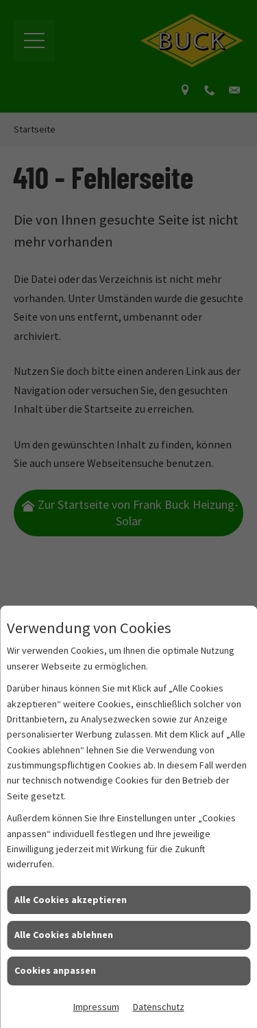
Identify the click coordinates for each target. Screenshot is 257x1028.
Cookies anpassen (55, 970)
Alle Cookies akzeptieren (70, 899)
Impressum (96, 1007)
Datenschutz (158, 1007)
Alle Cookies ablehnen (63, 934)
